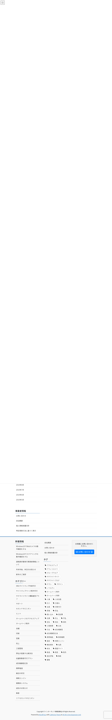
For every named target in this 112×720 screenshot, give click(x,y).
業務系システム (22, 683)
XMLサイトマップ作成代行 (26, 586)
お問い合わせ (21, 516)
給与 (48, 648)
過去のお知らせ (22, 688)
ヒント (18, 613)
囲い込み (50, 614)
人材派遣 (58, 599)
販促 (56, 652)
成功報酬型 (59, 629)
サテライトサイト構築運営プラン (27, 597)
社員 (59, 645)
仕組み (57, 603)
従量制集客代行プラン (24, 658)
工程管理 (19, 648)
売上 (17, 643)
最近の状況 (20, 673)
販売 (64, 652)
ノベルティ (51, 588)
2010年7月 (20, 490)
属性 (64, 622)
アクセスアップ (52, 565)
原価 (48, 610)
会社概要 (19, 521)
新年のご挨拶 (21, 574)
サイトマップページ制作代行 (27, 591)
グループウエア (52, 573)
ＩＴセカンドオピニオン (25, 698)
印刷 (17, 633)
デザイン (60, 584)
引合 (48, 629)
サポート (19, 603)
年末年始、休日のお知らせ (26, 569)
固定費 (60, 614)
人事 (48, 599)
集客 (17, 693)
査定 (48, 641)
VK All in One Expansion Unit (71, 715)
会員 (48, 607)
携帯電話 (19, 668)
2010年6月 (20, 495)
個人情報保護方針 (22, 526)
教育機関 (61, 637)
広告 (59, 626)
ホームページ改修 (53, 595)
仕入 (48, 603)
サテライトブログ (53, 580)
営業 (17, 638)
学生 (64, 618)
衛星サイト (59, 648)
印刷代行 (58, 607)
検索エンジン (21, 678)
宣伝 (48, 622)
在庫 (48, 618)
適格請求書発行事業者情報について (27, 563)
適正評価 (50, 656)
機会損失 (50, 645)
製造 (48, 652)
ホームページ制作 (22, 623)
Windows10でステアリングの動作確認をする (27, 555)
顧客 (48, 660)
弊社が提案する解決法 (24, 653)
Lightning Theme (55, 715)
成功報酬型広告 (22, 663)
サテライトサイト (53, 576)
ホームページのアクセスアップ (27, 618)
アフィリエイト (52, 569)
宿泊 (56, 622)
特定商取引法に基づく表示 (26, 530)
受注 (56, 610)
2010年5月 (20, 500)
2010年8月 (20, 485)
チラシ (49, 584)
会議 (17, 628)
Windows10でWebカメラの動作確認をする (27, 547)
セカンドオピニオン (23, 608)
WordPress (42, 715)
